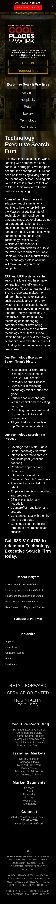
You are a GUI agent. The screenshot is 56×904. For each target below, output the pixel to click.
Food (8, 658)
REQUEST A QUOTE (28, 7)
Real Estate (28, 127)
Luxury (28, 113)
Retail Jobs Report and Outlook (22, 601)
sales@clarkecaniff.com (29, 823)
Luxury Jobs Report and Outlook (22, 584)
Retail (28, 106)
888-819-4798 (29, 820)
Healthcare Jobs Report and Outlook (24, 596)
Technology (28, 120)
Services (28, 93)
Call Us (28, 63)
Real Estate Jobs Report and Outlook (25, 607)
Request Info (28, 71)
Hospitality (28, 100)
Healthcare (11, 664)
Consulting (11, 647)
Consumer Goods (14, 653)
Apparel (9, 641)
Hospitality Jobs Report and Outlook (24, 590)
